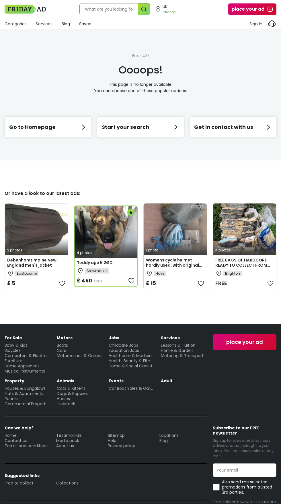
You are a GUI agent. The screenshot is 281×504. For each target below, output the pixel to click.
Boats (62, 345)
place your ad (253, 9)
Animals (65, 380)
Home (11, 435)
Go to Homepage (48, 127)
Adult (167, 380)
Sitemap (116, 435)
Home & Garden (177, 350)
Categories (16, 24)
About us (65, 446)
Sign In (255, 24)
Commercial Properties (28, 403)
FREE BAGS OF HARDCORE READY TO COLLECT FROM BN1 (241, 265)
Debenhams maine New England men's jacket (31, 262)
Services (44, 24)
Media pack (67, 440)
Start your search (140, 127)
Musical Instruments (25, 371)
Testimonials (69, 435)
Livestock (66, 403)
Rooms (11, 398)
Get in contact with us (233, 127)
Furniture (13, 360)
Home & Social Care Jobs (132, 366)
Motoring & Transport (182, 355)
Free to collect (19, 483)
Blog (66, 24)
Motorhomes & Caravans (80, 355)
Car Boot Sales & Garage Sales (132, 388)
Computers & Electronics (28, 355)
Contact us (16, 440)
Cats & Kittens (71, 388)
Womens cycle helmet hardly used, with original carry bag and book (172, 265)
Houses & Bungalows (25, 388)
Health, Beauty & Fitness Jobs (132, 360)
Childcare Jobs (123, 345)
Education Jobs (124, 350)
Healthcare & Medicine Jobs (132, 355)
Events (116, 380)
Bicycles (13, 350)
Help (112, 440)
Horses (63, 398)
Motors (65, 337)
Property (14, 380)
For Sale (13, 337)
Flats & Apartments (24, 393)
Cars (61, 350)
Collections (67, 483)
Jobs (114, 337)
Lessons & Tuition (178, 345)
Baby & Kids (16, 345)
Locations (169, 435)
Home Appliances (22, 366)
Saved (85, 24)
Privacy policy (121, 446)
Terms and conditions (26, 446)
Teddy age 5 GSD (95, 262)
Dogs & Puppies (72, 393)
